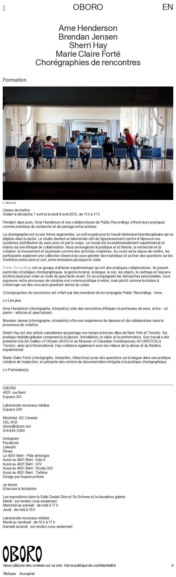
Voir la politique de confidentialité (90, 565)
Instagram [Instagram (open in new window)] (11, 438)
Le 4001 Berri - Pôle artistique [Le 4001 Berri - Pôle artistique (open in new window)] (26, 455)
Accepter (27, 574)
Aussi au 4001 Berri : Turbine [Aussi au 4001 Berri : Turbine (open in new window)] (25, 472)
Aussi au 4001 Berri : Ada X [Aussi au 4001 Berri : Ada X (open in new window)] (24, 460)
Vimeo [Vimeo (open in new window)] (8, 451)
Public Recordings (17, 268)
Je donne (10, 485)
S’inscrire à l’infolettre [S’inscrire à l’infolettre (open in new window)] (19, 489)
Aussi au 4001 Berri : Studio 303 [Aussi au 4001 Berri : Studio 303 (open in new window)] (28, 468)
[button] (4, 7)
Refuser (9, 574)
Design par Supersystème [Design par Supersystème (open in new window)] (23, 477)
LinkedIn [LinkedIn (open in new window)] (9, 447)
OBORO (88, 7)
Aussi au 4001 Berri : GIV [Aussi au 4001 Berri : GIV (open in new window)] (22, 464)
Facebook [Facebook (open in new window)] (11, 443)
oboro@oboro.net (17, 426)
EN (167, 7)
